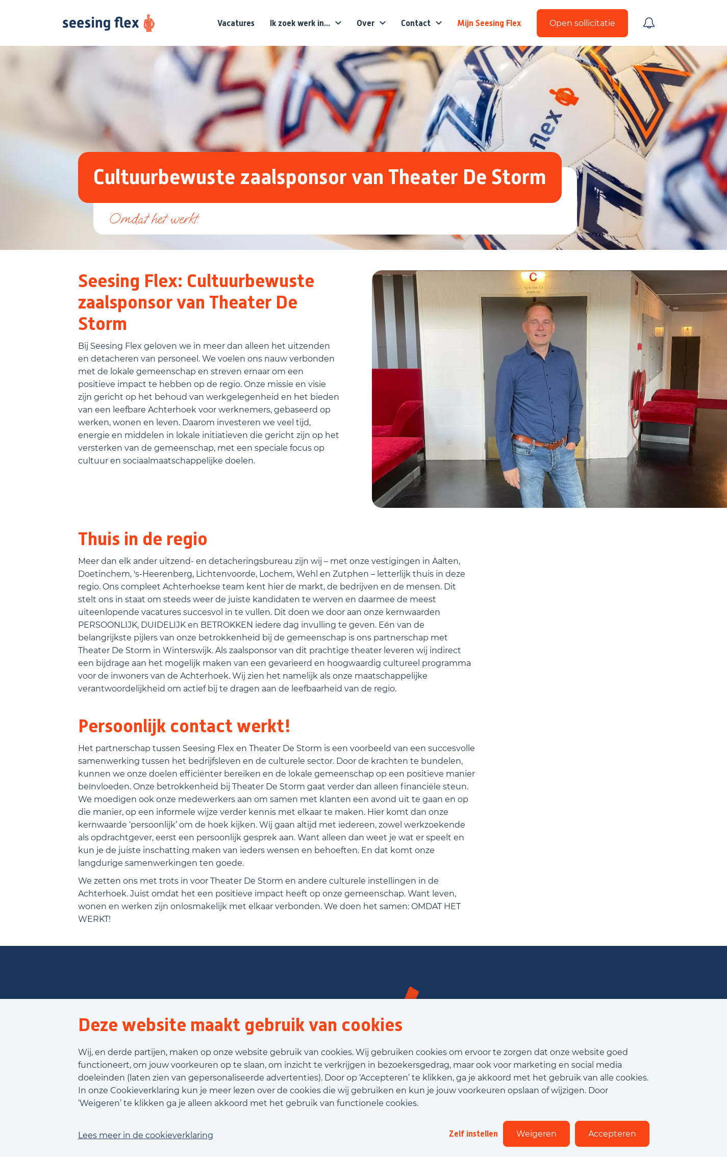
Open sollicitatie (582, 23)
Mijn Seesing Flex (489, 23)
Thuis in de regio (143, 539)
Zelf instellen (473, 1134)
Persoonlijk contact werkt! (184, 726)
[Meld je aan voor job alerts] (649, 23)
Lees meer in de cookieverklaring (145, 1135)
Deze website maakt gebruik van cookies (240, 1025)
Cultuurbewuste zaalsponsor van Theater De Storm (319, 177)
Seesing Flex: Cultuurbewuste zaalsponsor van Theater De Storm (196, 302)
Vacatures (236, 23)
